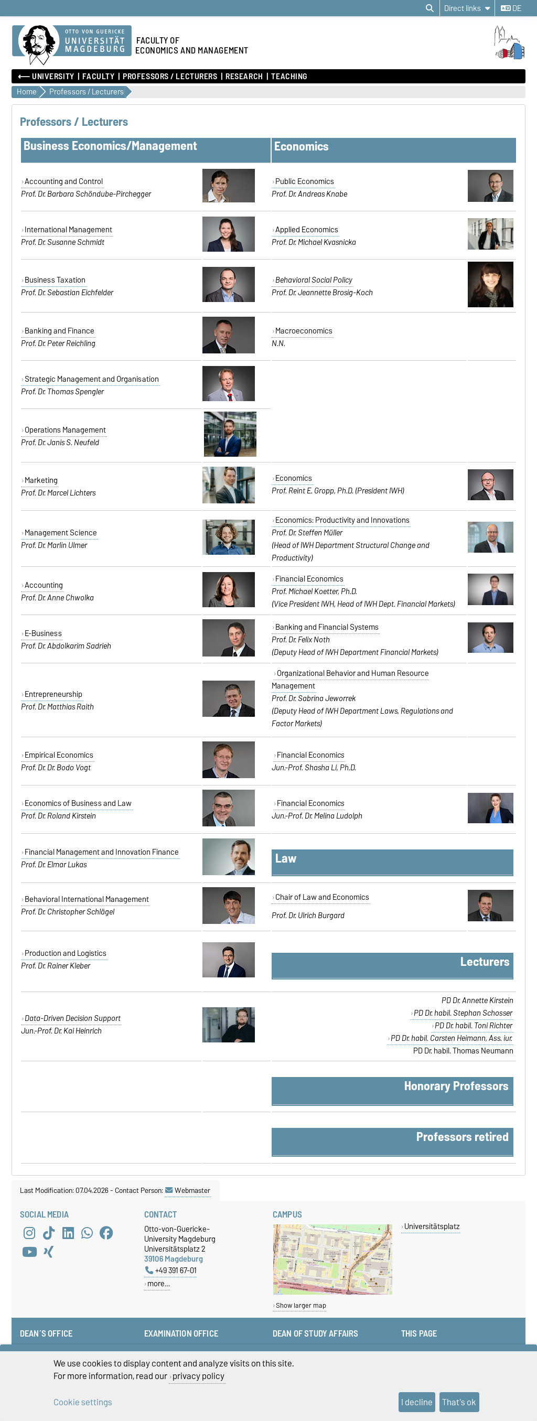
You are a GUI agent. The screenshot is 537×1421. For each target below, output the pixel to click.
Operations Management (65, 430)
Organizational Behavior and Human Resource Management (350, 679)
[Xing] (48, 1252)
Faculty (98, 76)
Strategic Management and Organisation (92, 379)
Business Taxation (55, 280)
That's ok (459, 1402)
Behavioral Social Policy (313, 280)
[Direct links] (467, 8)
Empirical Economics (59, 755)
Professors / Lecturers (170, 76)
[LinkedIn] (68, 1233)
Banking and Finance (59, 331)
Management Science (61, 532)
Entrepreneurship (53, 694)
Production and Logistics (65, 953)
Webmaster (187, 1190)
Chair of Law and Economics (322, 897)
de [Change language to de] (511, 8)
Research (244, 76)
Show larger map (301, 1305)
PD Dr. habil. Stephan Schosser (463, 1013)
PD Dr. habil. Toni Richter (473, 1025)
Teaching (289, 76)
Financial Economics (309, 579)
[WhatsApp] (87, 1233)
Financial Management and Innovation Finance (102, 852)
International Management (68, 229)
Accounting (44, 585)
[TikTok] (48, 1233)
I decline (417, 1402)
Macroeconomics (303, 331)
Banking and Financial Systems (327, 627)
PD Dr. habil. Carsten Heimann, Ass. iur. (451, 1038)
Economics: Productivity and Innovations (342, 520)
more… (158, 1283)
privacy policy (198, 1376)
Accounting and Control (64, 181)
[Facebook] (106, 1233)
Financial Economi (310, 755)
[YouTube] (29, 1252)
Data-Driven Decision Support (73, 1018)
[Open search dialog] (430, 8)
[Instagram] (29, 1233)
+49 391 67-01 (171, 1270)
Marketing (41, 480)
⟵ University (46, 76)
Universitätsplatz (432, 1226)
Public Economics (304, 181)
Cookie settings (82, 1402)
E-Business (43, 633)
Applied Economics (306, 229)
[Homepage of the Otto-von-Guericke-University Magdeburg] (72, 46)
